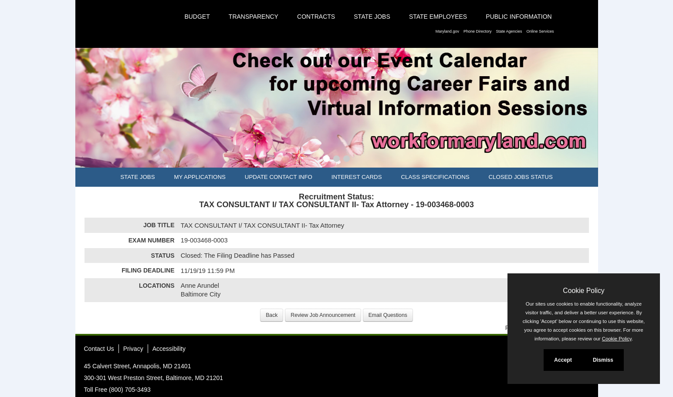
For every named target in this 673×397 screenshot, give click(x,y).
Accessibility (169, 348)
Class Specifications (435, 177)
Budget (197, 16)
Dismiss (603, 360)
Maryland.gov (447, 31)
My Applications (199, 177)
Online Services (540, 31)
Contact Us (99, 348)
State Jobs (372, 16)
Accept (563, 360)
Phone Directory (477, 31)
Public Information (518, 16)
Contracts (316, 16)
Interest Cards (356, 177)
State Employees (438, 16)
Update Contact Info (278, 177)
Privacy (133, 348)
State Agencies (509, 31)
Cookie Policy (583, 290)
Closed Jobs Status (521, 177)
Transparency (253, 16)
